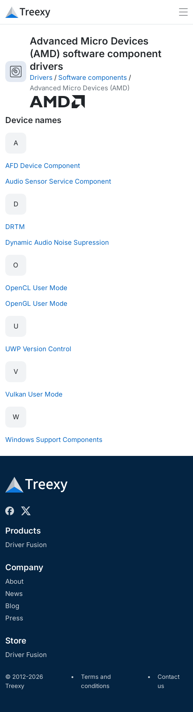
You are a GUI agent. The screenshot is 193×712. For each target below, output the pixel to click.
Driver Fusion (26, 545)
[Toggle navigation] (183, 12)
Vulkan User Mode (34, 394)
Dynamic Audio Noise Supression (57, 242)
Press (14, 618)
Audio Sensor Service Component (58, 181)
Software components (92, 77)
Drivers (41, 77)
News (14, 593)
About (14, 581)
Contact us (168, 681)
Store (15, 641)
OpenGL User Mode (36, 303)
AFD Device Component (42, 165)
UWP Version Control (38, 349)
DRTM (15, 226)
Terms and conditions (96, 681)
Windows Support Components (53, 439)
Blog (12, 606)
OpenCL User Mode (36, 288)
